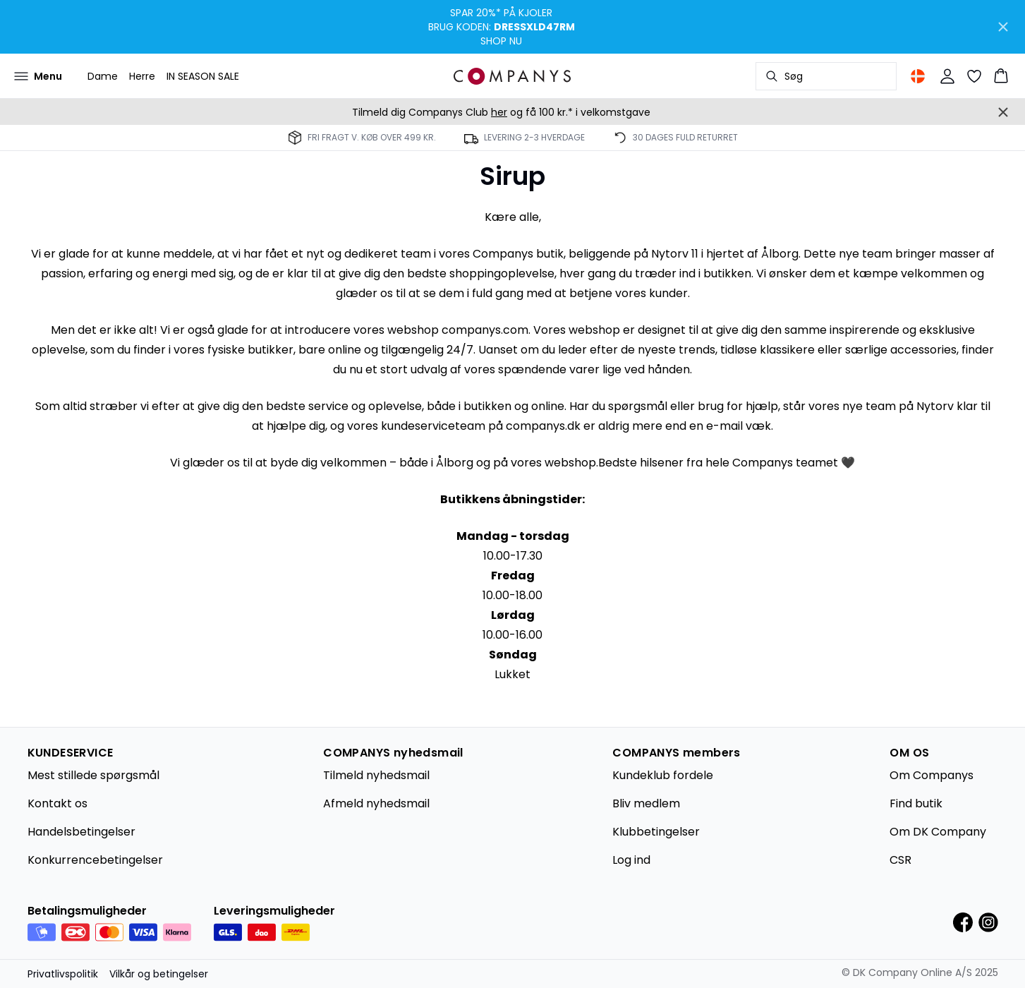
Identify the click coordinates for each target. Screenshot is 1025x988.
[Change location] (917, 76)
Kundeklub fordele (662, 775)
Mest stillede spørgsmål (93, 775)
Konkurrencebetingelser (95, 860)
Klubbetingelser (656, 832)
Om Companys (932, 775)
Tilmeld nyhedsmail (376, 775)
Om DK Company (938, 832)
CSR (900, 860)
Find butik (916, 803)
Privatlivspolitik (63, 974)
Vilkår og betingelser (158, 974)
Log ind (631, 860)
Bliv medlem (646, 803)
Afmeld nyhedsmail (376, 803)
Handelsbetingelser (81, 832)
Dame (102, 76)
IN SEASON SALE (202, 76)
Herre (142, 76)
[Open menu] (38, 76)
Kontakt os (57, 803)
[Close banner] (1003, 26)
